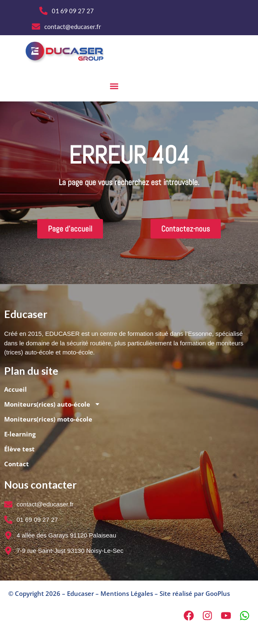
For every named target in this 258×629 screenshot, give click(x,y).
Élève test (19, 449)
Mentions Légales (126, 593)
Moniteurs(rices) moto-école (48, 419)
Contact (16, 464)
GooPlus (217, 593)
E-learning (20, 434)
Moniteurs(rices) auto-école (52, 404)
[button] (114, 86)
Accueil (15, 389)
